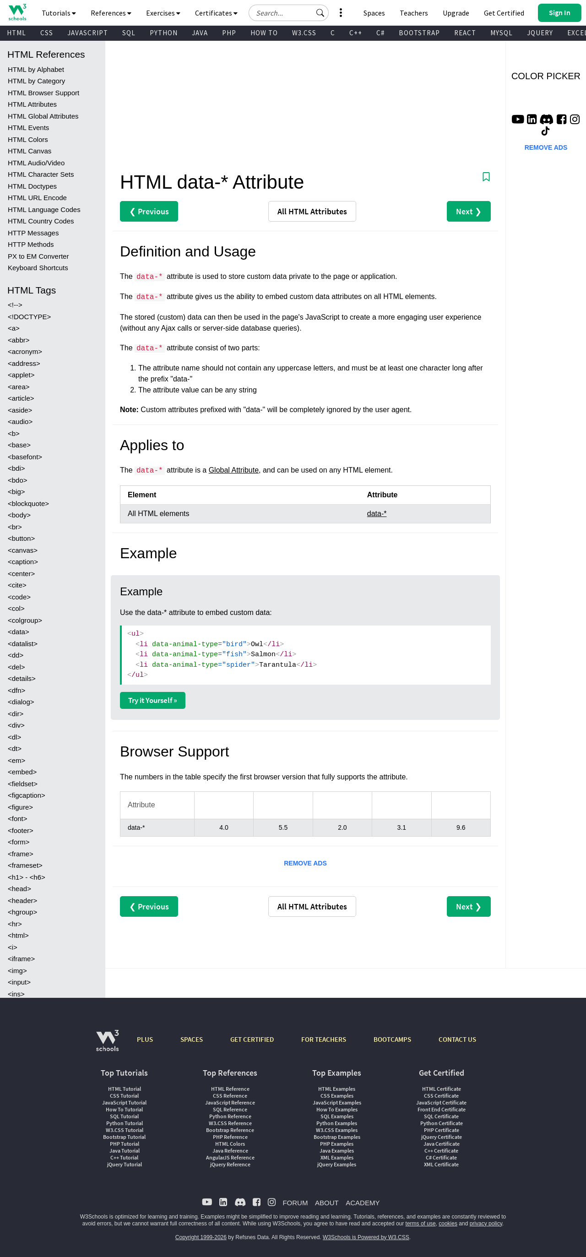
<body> (19, 515)
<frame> (20, 854)
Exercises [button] (163, 12)
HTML (16, 32)
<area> (19, 387)
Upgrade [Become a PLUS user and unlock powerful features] (456, 12)
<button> (21, 538)
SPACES (191, 1039)
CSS (46, 32)
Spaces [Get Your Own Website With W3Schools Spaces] (374, 12)
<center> (21, 573)
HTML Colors (28, 139)
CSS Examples (336, 1095)
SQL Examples (336, 1116)
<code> (19, 597)
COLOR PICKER (546, 76)
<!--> (15, 305)
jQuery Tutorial (124, 1164)
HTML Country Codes (41, 221)
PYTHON (164, 32)
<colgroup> (25, 620)
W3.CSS (304, 32)
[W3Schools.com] (107, 1045)
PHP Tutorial (124, 1143)
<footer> (20, 830)
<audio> (20, 421)
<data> (18, 632)
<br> (15, 527)
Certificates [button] (216, 12)
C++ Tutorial (124, 1157)
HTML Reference (230, 1088)
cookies (448, 1223)
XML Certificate (441, 1164)
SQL (129, 32)
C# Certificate (441, 1157)
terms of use (421, 1223)
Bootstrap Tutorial (124, 1136)
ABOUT (327, 1203)
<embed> (22, 772)
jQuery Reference (230, 1164)
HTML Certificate (441, 1088)
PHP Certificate (441, 1129)
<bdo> (17, 480)
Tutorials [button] (59, 12)
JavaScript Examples (337, 1102)
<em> (16, 760)
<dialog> (21, 702)
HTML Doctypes (32, 186)
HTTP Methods (31, 244)
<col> (16, 608)
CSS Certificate (441, 1095)
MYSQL (501, 32)
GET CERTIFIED (252, 1039)
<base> (19, 445)
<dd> (15, 655)
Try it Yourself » (152, 700)
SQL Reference (230, 1109)
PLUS (145, 1039)
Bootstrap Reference (230, 1129)
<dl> (14, 737)
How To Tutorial (124, 1109)
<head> (19, 888)
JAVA (200, 32)
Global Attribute (234, 470)
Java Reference (230, 1150)
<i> (12, 947)
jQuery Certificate (441, 1136)
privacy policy (486, 1223)
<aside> (20, 410)
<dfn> (16, 690)
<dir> (15, 714)
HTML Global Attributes (43, 116)
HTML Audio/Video (36, 163)
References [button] (111, 12)
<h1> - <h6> (26, 877)
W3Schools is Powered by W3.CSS (366, 1237)
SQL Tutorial (124, 1116)
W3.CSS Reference (230, 1123)
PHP (229, 32)
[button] (320, 13)
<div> (16, 725)
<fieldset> (23, 784)
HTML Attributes (32, 104)
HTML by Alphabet (36, 69)
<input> (19, 982)
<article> (21, 398)
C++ (355, 32)
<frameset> (25, 865)
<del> (16, 667)
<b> (14, 433)
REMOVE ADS (305, 863)
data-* (377, 513)
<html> (18, 935)
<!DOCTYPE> (29, 317)
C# (380, 32)
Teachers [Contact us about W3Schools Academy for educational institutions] (414, 12)
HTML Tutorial (124, 1088)
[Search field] (289, 13)
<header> (22, 900)
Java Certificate (441, 1143)
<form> (19, 842)
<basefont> (25, 457)
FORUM (295, 1203)
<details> (22, 678)
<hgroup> (22, 912)
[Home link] (17, 12)
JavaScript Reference (230, 1102)
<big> (16, 491)
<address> (24, 363)
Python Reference (230, 1116)
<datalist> (23, 644)
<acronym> (25, 351)
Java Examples (337, 1150)
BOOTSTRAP (419, 32)
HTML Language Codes (44, 209)
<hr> (15, 924)
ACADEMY (363, 1203)
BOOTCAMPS (392, 1039)
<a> (14, 328)
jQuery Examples (336, 1164)
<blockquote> (28, 503)
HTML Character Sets (41, 174)
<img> (17, 970)
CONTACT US (457, 1039)
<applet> (21, 375)
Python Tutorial (124, 1123)
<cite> (17, 585)
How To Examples (337, 1109)
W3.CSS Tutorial (124, 1129)
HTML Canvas (29, 151)
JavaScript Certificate (441, 1102)
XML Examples (336, 1157)
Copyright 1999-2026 (201, 1237)
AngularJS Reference (230, 1157)
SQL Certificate (441, 1116)
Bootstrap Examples (337, 1136)
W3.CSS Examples (337, 1129)
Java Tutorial (124, 1150)
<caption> (23, 562)
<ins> (16, 994)
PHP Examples (336, 1143)
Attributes (312, 211)
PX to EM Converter (38, 256)
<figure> (20, 807)
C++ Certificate (441, 1150)
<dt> (15, 748)
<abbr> (19, 340)
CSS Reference (230, 1095)
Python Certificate (441, 1123)
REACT (465, 32)
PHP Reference (230, 1136)
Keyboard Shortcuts (38, 268)
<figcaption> (26, 795)
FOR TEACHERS (323, 1039)
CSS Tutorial (124, 1095)
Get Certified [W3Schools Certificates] (504, 12)
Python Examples (336, 1123)
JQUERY (540, 32)
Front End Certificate (442, 1109)
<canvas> (23, 550)
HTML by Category (36, 81)
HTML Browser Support (43, 93)
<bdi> (16, 468)
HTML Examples (336, 1088)
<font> (17, 818)
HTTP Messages (33, 233)
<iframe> (21, 959)
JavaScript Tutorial (124, 1102)
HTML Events (28, 127)
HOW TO (264, 32)
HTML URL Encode (37, 197)
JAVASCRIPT (87, 32)
